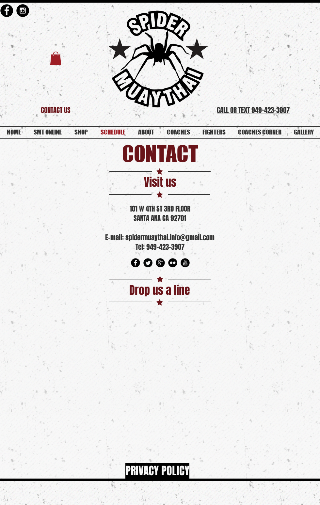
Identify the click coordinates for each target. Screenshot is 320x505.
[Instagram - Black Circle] (22, 10)
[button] (55, 58)
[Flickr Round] (172, 262)
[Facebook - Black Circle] (6, 10)
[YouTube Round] (185, 262)
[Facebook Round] (135, 262)
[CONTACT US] (55, 110)
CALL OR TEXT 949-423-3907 (253, 110)
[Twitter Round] (147, 262)
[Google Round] (160, 262)
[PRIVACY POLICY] (157, 471)
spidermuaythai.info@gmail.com (170, 237)
